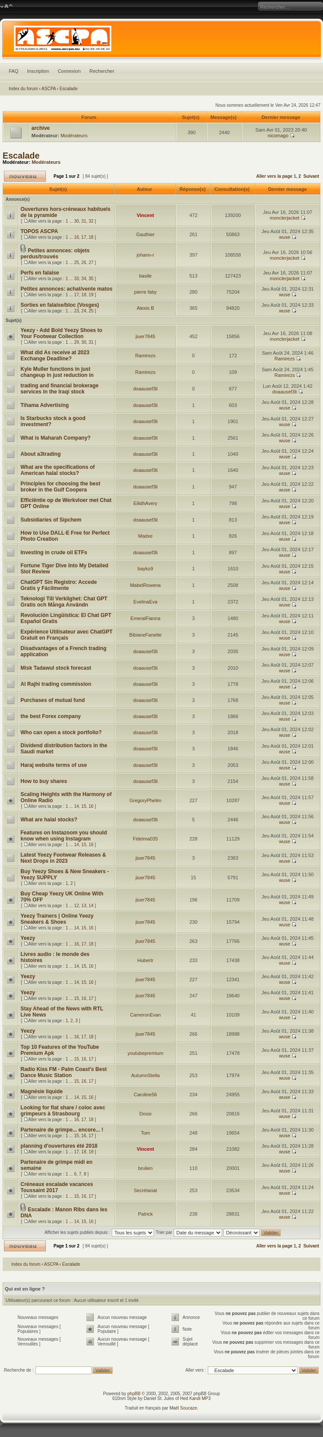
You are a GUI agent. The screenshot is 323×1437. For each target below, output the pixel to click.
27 (91, 262)
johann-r (145, 255)
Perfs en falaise (40, 273)
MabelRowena (145, 585)
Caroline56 (145, 1094)
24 (83, 310)
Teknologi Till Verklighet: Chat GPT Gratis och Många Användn (64, 602)
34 (83, 278)
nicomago (278, 135)
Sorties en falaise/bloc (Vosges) (60, 305)
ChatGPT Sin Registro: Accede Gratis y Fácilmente (59, 585)
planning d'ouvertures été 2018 (59, 1146)
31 (83, 221)
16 (76, 237)
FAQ (13, 71)
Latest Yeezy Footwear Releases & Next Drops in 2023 (63, 858)
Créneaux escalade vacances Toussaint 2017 (57, 1187)
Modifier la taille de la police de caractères (6, 6)
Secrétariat (145, 1190)
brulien (145, 1168)
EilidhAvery (146, 503)
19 (91, 294)
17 (83, 237)
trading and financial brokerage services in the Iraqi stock (60, 389)
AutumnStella (145, 1075)
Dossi (145, 1113)
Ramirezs (145, 355)
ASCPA (48, 88)
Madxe (145, 536)
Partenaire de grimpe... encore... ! (62, 1130)
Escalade (69, 88)
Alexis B (145, 308)
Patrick (145, 1214)
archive (40, 128)
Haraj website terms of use (54, 765)
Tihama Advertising (45, 405)
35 (91, 278)
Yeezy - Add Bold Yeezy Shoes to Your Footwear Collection (61, 333)
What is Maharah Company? (56, 438)
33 (76, 278)
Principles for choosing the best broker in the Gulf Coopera (60, 487)
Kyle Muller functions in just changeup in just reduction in (57, 372)
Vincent (145, 215)
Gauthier (145, 234)
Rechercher (101, 71)
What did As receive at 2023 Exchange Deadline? (55, 355)
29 (76, 342)
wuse (284, 237)
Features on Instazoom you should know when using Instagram (64, 836)
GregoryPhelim (145, 800)
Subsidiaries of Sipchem (51, 520)
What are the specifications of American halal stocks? (58, 470)
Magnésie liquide (42, 1091)
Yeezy (28, 938)
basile (145, 275)
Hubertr (145, 960)
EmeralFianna (145, 618)
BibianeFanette (145, 634)
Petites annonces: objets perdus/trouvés (55, 253)
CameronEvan (145, 1014)
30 (76, 221)
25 (76, 262)
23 (76, 310)
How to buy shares (44, 781)
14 (76, 806)
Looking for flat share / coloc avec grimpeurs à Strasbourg (63, 1111)
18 (91, 237)
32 (91, 221)
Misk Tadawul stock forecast (56, 668)
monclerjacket (284, 217)
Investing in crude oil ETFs (54, 552)
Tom (145, 1132)
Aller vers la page (275, 176)
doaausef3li (145, 388)
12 (76, 905)
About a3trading (41, 454)
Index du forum (23, 88)
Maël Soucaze (183, 1408)
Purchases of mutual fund (53, 700)
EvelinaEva (146, 601)
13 (83, 905)
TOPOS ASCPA (39, 231)
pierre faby (145, 292)
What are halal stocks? (49, 820)
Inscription (38, 71)
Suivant (311, 176)
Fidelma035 (145, 838)
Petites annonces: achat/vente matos (67, 289)
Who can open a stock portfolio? (61, 732)
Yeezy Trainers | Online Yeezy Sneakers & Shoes (57, 919)
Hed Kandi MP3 (195, 1398)
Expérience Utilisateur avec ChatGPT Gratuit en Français (67, 635)
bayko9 (145, 568)
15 (83, 806)
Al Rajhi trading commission (56, 684)
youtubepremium (145, 1053)
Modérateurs (74, 135)
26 (83, 262)
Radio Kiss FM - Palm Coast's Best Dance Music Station (64, 1072)
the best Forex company (51, 716)
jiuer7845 (145, 336)
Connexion (69, 71)
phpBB (134, 1393)
